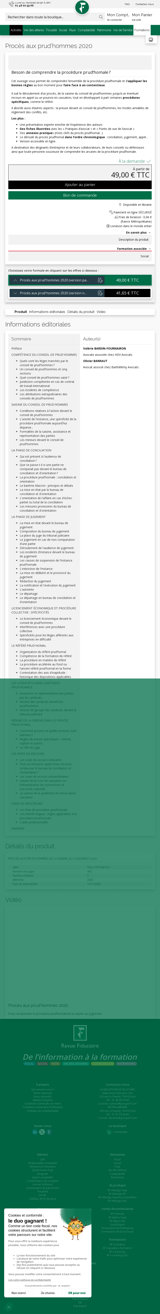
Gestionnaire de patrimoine (42, 1188)
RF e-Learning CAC (117, 1255)
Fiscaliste (42, 1191)
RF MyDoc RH (117, 1221)
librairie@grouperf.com (123, 1118)
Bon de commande (80, 195)
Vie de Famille (122, 30)
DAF (42, 1159)
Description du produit (134, 239)
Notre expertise (42, 1093)
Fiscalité (51, 30)
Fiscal (117, 1159)
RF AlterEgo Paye (117, 1190)
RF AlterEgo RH (117, 1194)
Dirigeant (42, 1174)
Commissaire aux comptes (42, 1181)
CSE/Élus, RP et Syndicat (42, 1199)
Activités (16, 30)
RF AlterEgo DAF (117, 1201)
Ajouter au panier (80, 184)
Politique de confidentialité (42, 1111)
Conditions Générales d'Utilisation (42, 1107)
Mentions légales (43, 1100)
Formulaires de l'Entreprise (117, 1228)
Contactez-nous (145, 4)
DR (80, 1302)
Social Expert (117, 1224)
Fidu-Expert (80, 1306)
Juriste (42, 1195)
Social (63, 30)
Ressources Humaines (43, 1166)
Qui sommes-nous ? (42, 1089)
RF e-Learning (117, 1252)
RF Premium (117, 1213)
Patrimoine (104, 30)
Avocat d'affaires (43, 1184)
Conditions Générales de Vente (42, 1103)
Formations (142, 30)
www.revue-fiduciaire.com (117, 1093)
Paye (72, 30)
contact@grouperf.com (123, 1103)
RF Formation (117, 1244)
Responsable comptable (42, 1163)
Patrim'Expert (80, 1299)
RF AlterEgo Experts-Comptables (117, 1197)
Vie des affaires (34, 30)
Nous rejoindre (43, 1096)
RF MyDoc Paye (117, 1217)
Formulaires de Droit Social (117, 1231)
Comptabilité (86, 30)
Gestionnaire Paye (42, 1170)
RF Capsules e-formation (117, 1248)
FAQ (127, 4)
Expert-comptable (42, 1177)
